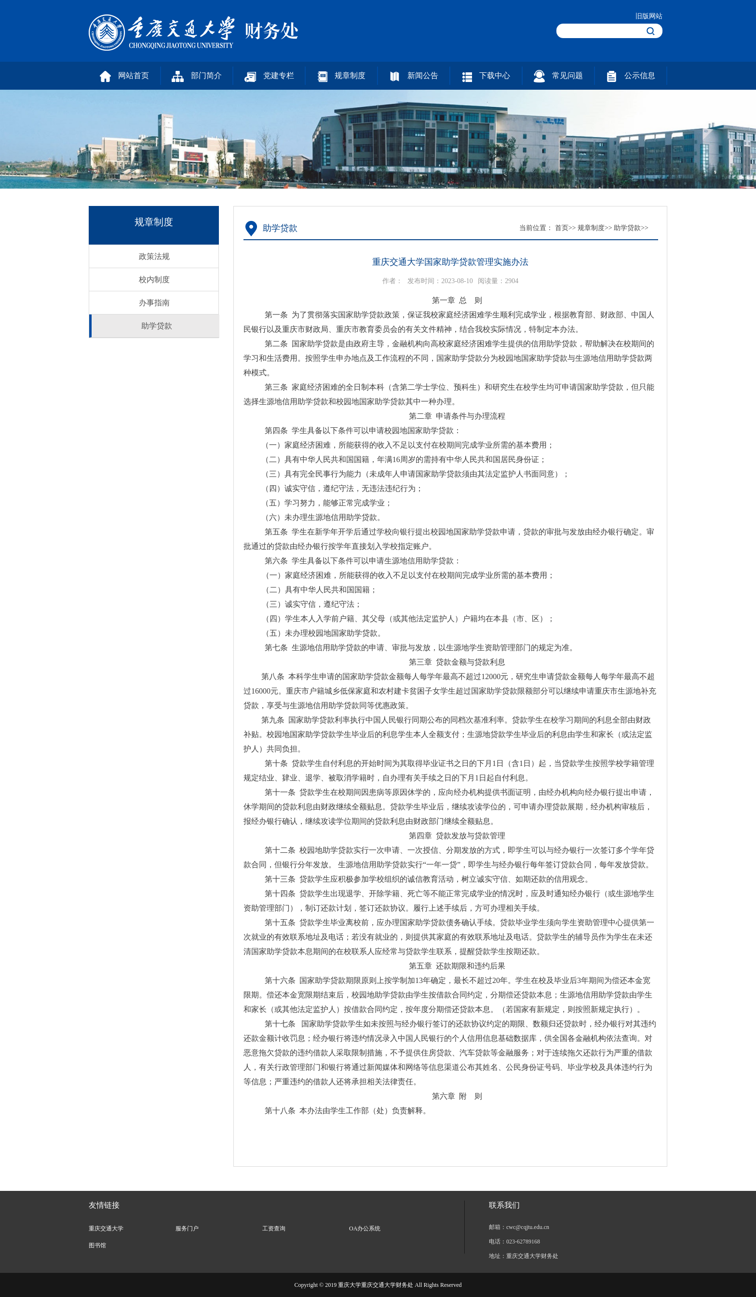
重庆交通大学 (106, 1228)
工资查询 (273, 1228)
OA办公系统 (364, 1228)
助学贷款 (156, 326)
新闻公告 (413, 76)
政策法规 (154, 256)
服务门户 (187, 1228)
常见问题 (558, 76)
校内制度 (154, 279)
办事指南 (154, 303)
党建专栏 (269, 76)
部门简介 (197, 76)
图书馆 (97, 1245)
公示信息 (630, 76)
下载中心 (486, 76)
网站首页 (124, 76)
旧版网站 (648, 16)
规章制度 (341, 76)
